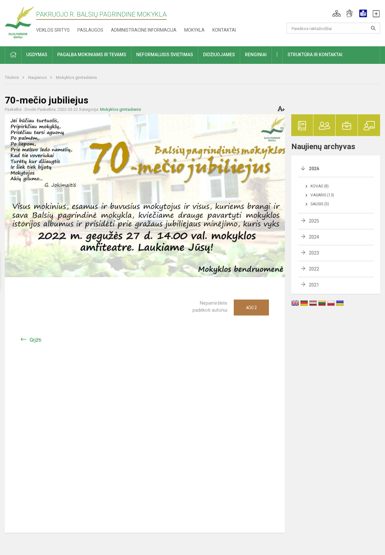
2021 (314, 284)
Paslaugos (90, 30)
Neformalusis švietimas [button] (164, 54)
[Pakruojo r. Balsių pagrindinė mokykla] (19, 22)
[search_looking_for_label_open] (373, 28)
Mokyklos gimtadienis (76, 77)
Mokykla (194, 30)
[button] (336, 13)
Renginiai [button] (256, 54)
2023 (314, 252)
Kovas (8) (319, 186)
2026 (314, 168)
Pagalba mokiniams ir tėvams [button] (91, 54)
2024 (314, 236)
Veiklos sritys (53, 30)
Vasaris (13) (322, 195)
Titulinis (12, 77)
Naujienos (38, 77)
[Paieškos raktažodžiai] (334, 28)
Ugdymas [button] (36, 54)
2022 (314, 268)
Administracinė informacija (144, 30)
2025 (314, 221)
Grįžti (35, 340)
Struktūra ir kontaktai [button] (314, 54)
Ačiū (251, 307)
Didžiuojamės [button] (219, 54)
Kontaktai (224, 30)
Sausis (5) (319, 204)
